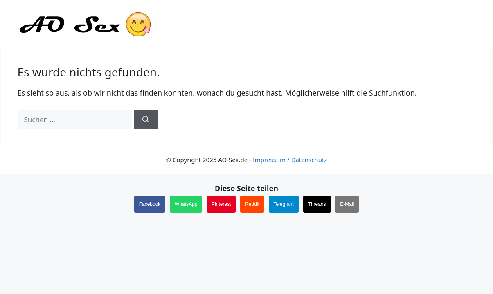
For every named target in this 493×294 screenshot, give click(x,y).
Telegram (284, 204)
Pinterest (221, 204)
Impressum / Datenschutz (290, 160)
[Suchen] (146, 119)
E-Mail (347, 204)
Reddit (252, 204)
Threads (317, 204)
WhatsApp (186, 204)
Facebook (150, 204)
